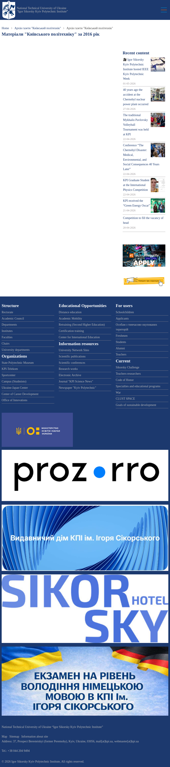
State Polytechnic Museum (18, 362)
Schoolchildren (125, 312)
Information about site (34, 736)
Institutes (7, 331)
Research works (68, 368)
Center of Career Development (20, 394)
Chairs (5, 343)
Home (5, 28)
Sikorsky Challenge (127, 367)
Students (121, 342)
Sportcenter (8, 375)
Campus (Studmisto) (14, 381)
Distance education (70, 312)
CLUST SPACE (125, 398)
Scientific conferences (72, 362)
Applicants (122, 318)
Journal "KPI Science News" (76, 381)
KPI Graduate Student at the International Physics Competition (136, 185)
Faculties (7, 337)
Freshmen (122, 335)
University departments (16, 349)
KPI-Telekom (10, 368)
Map (4, 736)
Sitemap (14, 736)
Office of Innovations (14, 400)
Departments (9, 324)
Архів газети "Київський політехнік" (37, 28)
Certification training (71, 331)
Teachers (121, 354)
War (118, 392)
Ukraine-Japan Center (15, 387)
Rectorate (7, 312)
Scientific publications (72, 356)
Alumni (120, 348)
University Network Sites (74, 350)
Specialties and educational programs (138, 386)
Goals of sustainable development (136, 405)
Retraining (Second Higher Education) (82, 324)
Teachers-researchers (128, 373)
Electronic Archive (70, 375)
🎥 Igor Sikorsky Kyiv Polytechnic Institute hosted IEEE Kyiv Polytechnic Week (136, 69)
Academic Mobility (70, 318)
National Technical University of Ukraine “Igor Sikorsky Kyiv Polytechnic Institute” (42, 9)
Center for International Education (79, 337)
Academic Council (13, 318)
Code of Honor (125, 380)
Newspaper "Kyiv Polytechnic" (77, 387)
